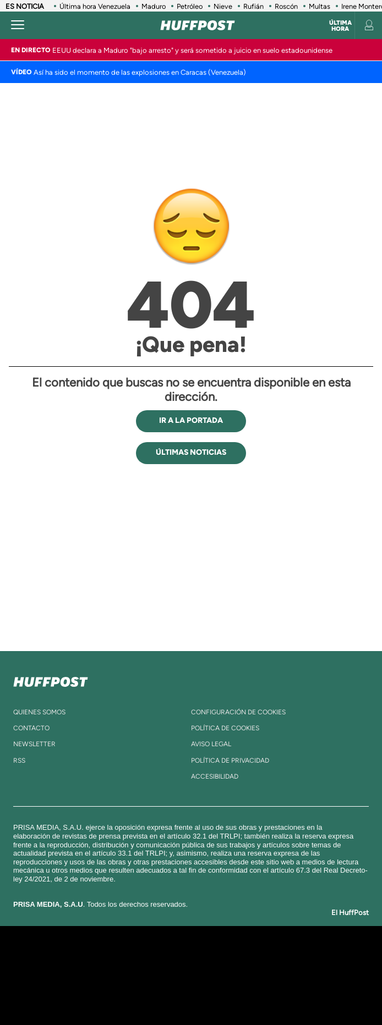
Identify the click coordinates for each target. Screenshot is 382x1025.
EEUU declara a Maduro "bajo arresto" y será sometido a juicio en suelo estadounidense (192, 50)
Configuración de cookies (238, 712)
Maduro (153, 6)
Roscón (286, 6)
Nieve (223, 6)
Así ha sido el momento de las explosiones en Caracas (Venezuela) (140, 72)
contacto (31, 728)
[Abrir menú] (17, 25)
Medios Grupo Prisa (191, 994)
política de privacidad (230, 760)
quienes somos (39, 712)
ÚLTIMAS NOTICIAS (191, 452)
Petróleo (190, 6)
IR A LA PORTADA (191, 420)
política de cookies (225, 728)
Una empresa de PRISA (191, 967)
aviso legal (211, 744)
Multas (319, 6)
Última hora (340, 26)
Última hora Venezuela (94, 6)
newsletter (34, 744)
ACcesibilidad (214, 776)
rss (19, 760)
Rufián (253, 6)
